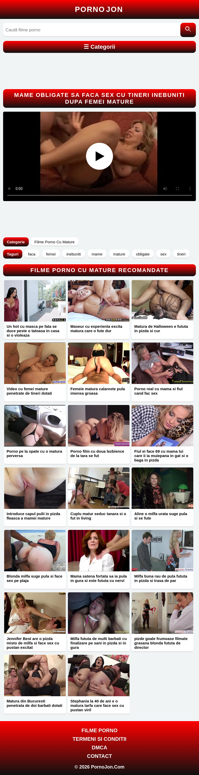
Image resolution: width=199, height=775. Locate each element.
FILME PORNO (100, 730)
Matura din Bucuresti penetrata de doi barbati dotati (34, 703)
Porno (99, 9)
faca (31, 254)
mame (97, 254)
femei (51, 254)
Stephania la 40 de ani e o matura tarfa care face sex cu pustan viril (97, 705)
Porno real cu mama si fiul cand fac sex (158, 391)
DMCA (99, 747)
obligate (143, 254)
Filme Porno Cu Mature (54, 242)
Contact (99, 756)
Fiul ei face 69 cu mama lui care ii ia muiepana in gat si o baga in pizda (161, 455)
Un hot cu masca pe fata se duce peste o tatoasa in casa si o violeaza (33, 330)
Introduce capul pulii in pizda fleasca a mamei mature (33, 515)
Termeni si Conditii (99, 739)
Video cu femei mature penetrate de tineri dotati (29, 391)
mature (119, 254)
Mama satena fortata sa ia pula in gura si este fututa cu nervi (98, 578)
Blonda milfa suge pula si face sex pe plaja (34, 578)
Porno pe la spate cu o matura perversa (34, 453)
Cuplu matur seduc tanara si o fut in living (98, 515)
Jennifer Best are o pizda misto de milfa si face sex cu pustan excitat (33, 643)
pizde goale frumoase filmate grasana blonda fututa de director (161, 643)
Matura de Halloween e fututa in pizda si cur (161, 328)
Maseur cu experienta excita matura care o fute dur (96, 328)
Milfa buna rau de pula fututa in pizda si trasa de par (160, 578)
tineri (181, 254)
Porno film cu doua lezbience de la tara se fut (97, 453)
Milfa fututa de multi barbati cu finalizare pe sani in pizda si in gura (98, 643)
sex (163, 254)
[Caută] (188, 30)
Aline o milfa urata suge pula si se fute (160, 515)
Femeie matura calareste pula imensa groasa (97, 391)
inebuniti (73, 254)
